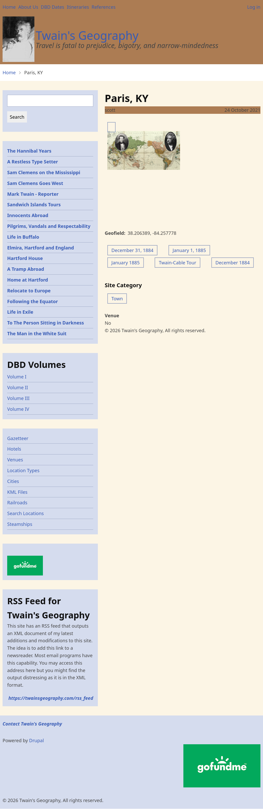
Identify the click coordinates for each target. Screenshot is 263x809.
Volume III (18, 398)
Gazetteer (18, 438)
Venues (15, 460)
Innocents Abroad (27, 215)
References (103, 7)
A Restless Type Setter (32, 162)
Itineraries (78, 7)
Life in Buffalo (23, 237)
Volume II (17, 387)
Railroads (17, 502)
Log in (253, 7)
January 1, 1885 (189, 250)
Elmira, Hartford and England (40, 248)
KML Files (17, 492)
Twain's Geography (87, 35)
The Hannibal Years (29, 151)
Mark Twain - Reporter (33, 194)
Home (9, 7)
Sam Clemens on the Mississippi (43, 172)
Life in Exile (20, 312)
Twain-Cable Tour (177, 262)
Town (117, 298)
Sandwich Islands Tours (34, 204)
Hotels (14, 449)
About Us (28, 7)
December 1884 (232, 262)
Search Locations (25, 513)
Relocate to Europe (29, 290)
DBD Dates (52, 7)
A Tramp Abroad (25, 269)
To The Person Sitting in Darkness (45, 323)
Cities (13, 481)
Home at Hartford (27, 280)
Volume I (16, 377)
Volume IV (18, 409)
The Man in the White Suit (37, 333)
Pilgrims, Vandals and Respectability (48, 226)
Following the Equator (32, 301)
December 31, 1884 (132, 250)
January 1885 (125, 262)
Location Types (23, 470)
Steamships (19, 524)
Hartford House (25, 258)
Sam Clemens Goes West (35, 183)
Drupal (36, 740)
